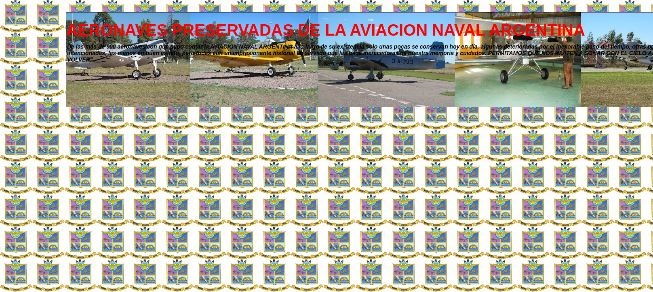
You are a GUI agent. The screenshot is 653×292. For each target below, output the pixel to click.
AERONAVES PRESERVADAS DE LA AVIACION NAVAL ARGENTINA (325, 30)
